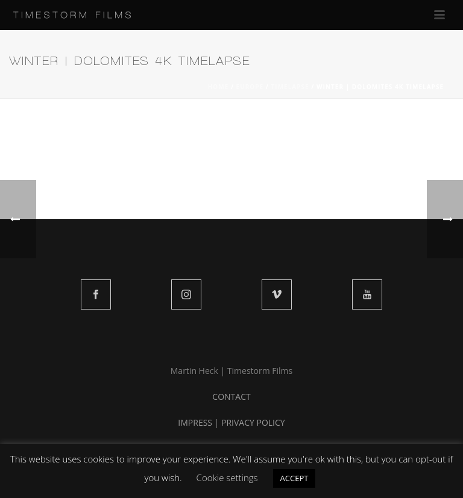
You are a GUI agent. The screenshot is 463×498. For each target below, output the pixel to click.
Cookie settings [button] (227, 478)
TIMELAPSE (290, 86)
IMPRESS (195, 422)
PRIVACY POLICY (253, 422)
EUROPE (250, 86)
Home (218, 86)
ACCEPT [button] (294, 478)
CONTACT (231, 396)
